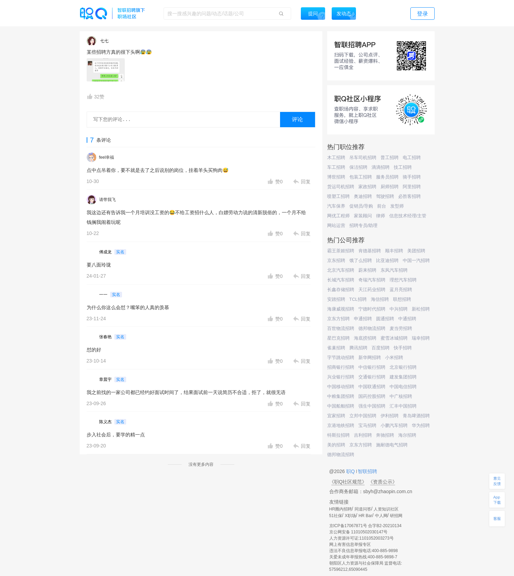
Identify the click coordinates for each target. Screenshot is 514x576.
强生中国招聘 (371, 406)
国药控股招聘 (371, 396)
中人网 (381, 515)
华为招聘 (421, 425)
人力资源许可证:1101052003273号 (361, 538)
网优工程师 (338, 215)
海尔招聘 (407, 435)
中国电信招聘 (403, 386)
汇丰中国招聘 (403, 406)
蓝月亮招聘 (401, 289)
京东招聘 (336, 260)
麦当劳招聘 (401, 328)
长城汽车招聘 (340, 279)
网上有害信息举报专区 (350, 544)
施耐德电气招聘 (392, 444)
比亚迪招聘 (387, 260)
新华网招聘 (369, 357)
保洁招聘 (358, 167)
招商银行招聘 (340, 367)
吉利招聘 (363, 435)
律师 (380, 215)
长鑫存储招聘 (340, 289)
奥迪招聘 (363, 196)
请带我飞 (107, 199)
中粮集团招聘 (340, 396)
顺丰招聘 (394, 250)
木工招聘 (336, 157)
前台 (381, 206)
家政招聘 (367, 186)
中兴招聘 (399, 309)
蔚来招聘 (367, 270)
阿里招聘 (412, 186)
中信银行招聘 (371, 367)
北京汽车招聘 (340, 270)
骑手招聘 (412, 177)
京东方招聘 (338, 318)
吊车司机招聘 (362, 157)
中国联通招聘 (371, 386)
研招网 (396, 515)
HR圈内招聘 (340, 509)
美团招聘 (416, 250)
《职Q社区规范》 (348, 482)
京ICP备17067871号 (348, 525)
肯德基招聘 (369, 250)
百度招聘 (381, 347)
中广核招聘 (401, 396)
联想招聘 (402, 299)
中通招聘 (407, 318)
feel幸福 (106, 157)
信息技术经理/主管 (408, 215)
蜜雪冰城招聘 (394, 338)
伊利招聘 (390, 415)
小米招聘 (394, 357)
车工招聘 (336, 167)
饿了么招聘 (360, 260)
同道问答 (363, 509)
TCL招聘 (358, 299)
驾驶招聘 (385, 196)
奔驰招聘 (385, 435)
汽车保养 (336, 206)
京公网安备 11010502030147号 (358, 532)
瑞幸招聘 (421, 338)
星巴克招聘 (338, 338)
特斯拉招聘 (338, 435)
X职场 (350, 515)
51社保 (335, 515)
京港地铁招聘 (340, 425)
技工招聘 (403, 167)
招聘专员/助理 (363, 225)
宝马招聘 (367, 425)
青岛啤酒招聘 (416, 415)
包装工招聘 (360, 177)
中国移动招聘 (340, 386)
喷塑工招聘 (338, 196)
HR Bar (365, 515)
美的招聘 (336, 444)
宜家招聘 (336, 415)
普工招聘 (390, 157)
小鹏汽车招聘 (394, 425)
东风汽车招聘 (394, 270)
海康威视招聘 (340, 309)
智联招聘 (367, 471)
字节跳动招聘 (340, 357)
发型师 (397, 206)
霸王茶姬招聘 (340, 250)
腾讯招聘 (358, 347)
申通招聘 (363, 318)
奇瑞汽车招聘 (371, 279)
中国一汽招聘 (416, 260)
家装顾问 (363, 215)
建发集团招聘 (403, 376)
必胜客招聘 (409, 196)
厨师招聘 (390, 186)
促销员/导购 (361, 206)
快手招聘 (403, 347)
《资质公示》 (382, 482)
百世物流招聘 (340, 328)
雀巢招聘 (336, 347)
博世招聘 (336, 177)
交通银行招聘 (371, 376)
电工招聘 (412, 157)
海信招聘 (380, 299)
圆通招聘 (385, 318)
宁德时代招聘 (371, 309)
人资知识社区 (386, 509)
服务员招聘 (387, 177)
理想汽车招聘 (403, 279)
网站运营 (336, 225)
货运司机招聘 (340, 186)
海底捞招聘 (365, 338)
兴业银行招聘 (340, 376)
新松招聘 (421, 309)
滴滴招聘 (381, 167)
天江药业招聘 (371, 289)
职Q (351, 471)
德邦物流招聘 (371, 328)
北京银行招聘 (403, 367)
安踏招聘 (336, 299)
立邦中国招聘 (362, 415)
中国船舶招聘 (340, 406)
